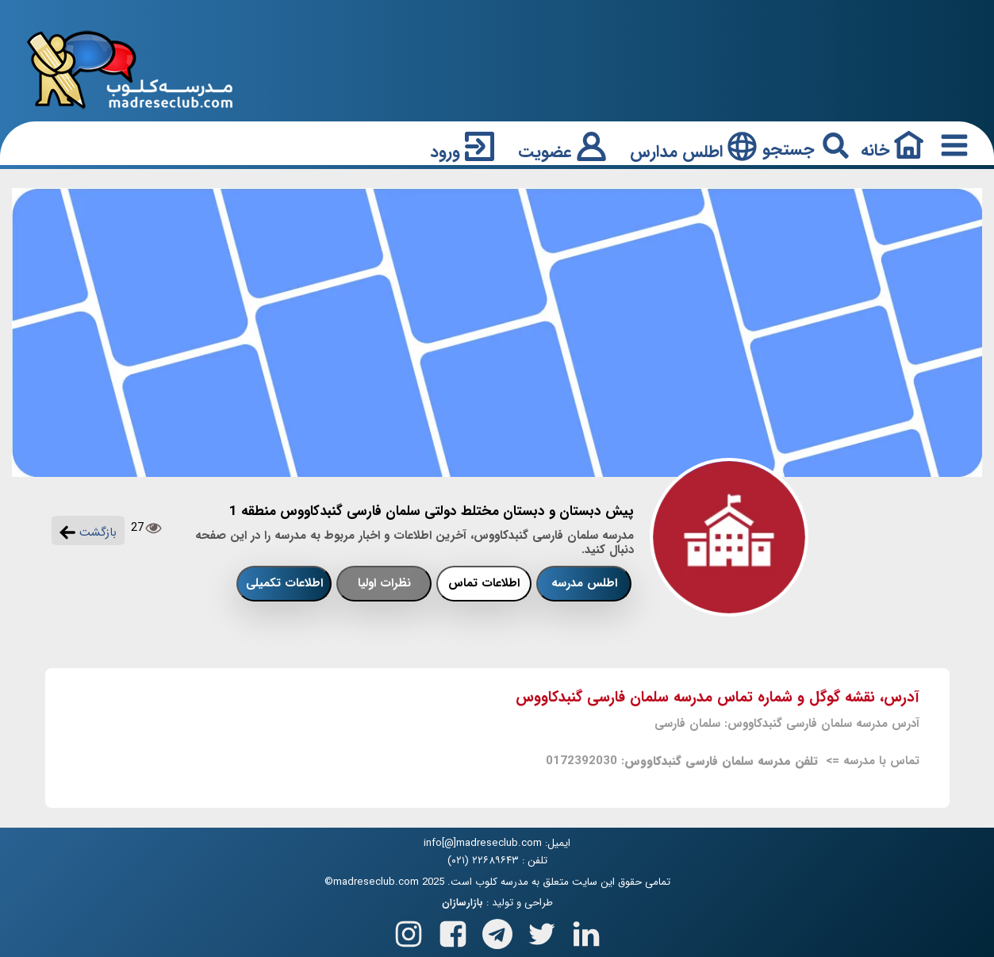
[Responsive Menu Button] (951, 145)
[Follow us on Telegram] (497, 931)
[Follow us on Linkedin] (586, 931)
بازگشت (88, 532)
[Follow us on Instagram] (408, 931)
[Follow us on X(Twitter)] (542, 931)
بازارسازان (462, 903)
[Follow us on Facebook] (453, 931)
